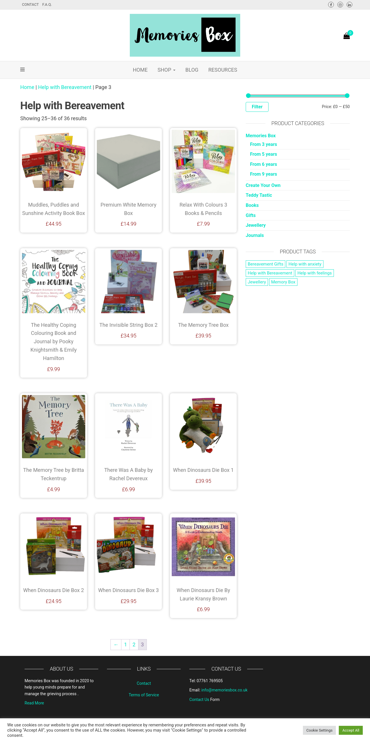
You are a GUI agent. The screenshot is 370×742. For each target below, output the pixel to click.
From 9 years (263, 174)
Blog (191, 70)
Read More (34, 703)
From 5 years (263, 154)
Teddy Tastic (259, 195)
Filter (257, 107)
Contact (30, 4)
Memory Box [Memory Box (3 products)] (283, 282)
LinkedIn (349, 4)
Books (252, 205)
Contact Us (199, 699)
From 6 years (263, 164)
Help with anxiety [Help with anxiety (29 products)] (304, 264)
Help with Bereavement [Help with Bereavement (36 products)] (270, 273)
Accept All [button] (350, 730)
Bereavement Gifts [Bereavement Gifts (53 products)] (265, 264)
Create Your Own (263, 185)
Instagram (340, 4)
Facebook (331, 4)
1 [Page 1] (125, 644)
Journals (255, 235)
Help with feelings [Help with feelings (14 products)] (314, 273)
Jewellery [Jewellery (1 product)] (257, 282)
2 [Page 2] (133, 644)
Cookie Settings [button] (319, 730)
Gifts (251, 215)
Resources (222, 70)
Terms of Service (144, 695)
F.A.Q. (47, 4)
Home (140, 70)
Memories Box (261, 135)
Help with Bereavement (65, 87)
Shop (166, 70)
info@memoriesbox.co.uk (224, 690)
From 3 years (263, 144)
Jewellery (256, 225)
